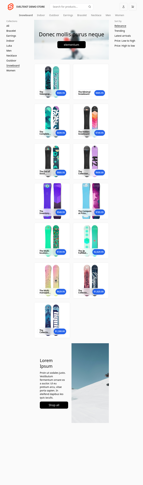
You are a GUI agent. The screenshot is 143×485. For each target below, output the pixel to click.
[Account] (123, 7)
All (7, 25)
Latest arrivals (123, 35)
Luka (9, 45)
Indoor (41, 15)
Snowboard (26, 15)
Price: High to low (125, 45)
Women (119, 15)
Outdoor (54, 15)
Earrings (68, 15)
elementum (71, 45)
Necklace (96, 15)
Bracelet (82, 15)
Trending (120, 30)
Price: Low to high (125, 40)
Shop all (54, 405)
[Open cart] (133, 7)
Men (108, 15)
